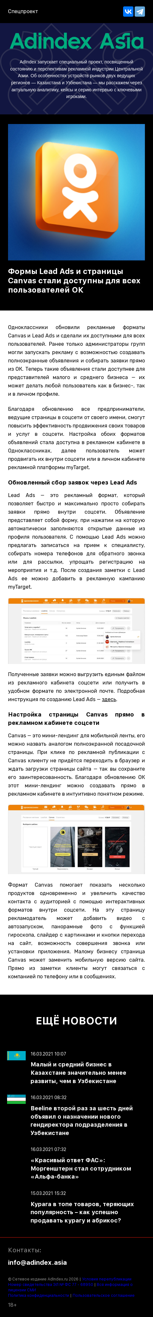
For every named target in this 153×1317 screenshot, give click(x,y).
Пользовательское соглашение (104, 1295)
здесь (109, 699)
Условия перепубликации (106, 1279)
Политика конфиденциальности (38, 1295)
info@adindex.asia (37, 1262)
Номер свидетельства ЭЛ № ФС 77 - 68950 (50, 1284)
